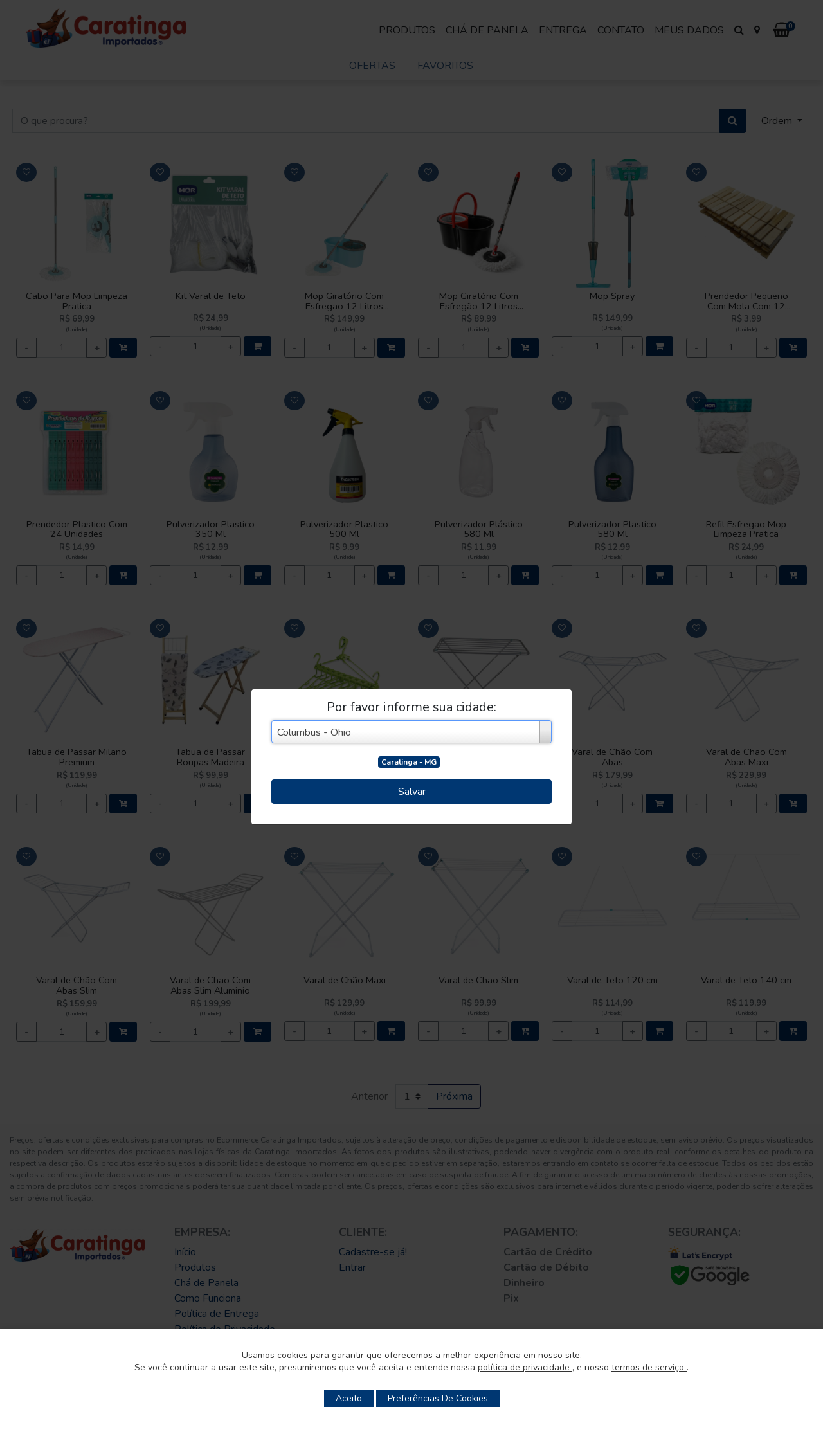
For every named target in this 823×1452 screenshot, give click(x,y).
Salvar (412, 792)
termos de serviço (649, 1367)
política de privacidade (525, 1367)
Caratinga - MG (409, 762)
